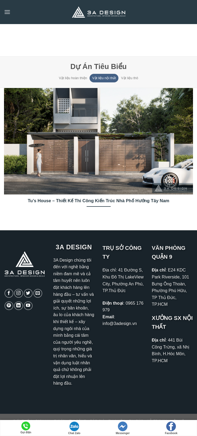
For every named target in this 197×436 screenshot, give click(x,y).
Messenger (123, 428)
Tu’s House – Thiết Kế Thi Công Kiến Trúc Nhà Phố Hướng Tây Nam (98, 200)
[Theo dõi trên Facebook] (9, 293)
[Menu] (7, 11)
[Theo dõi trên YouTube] (28, 305)
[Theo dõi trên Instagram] (18, 293)
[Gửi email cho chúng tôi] (37, 293)
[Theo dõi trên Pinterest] (9, 305)
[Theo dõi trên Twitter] (28, 293)
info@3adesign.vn (120, 323)
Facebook (171, 428)
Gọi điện (25, 428)
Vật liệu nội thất (104, 78)
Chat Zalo (74, 428)
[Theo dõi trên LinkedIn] (18, 305)
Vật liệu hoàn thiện (73, 78)
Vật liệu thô (129, 78)
